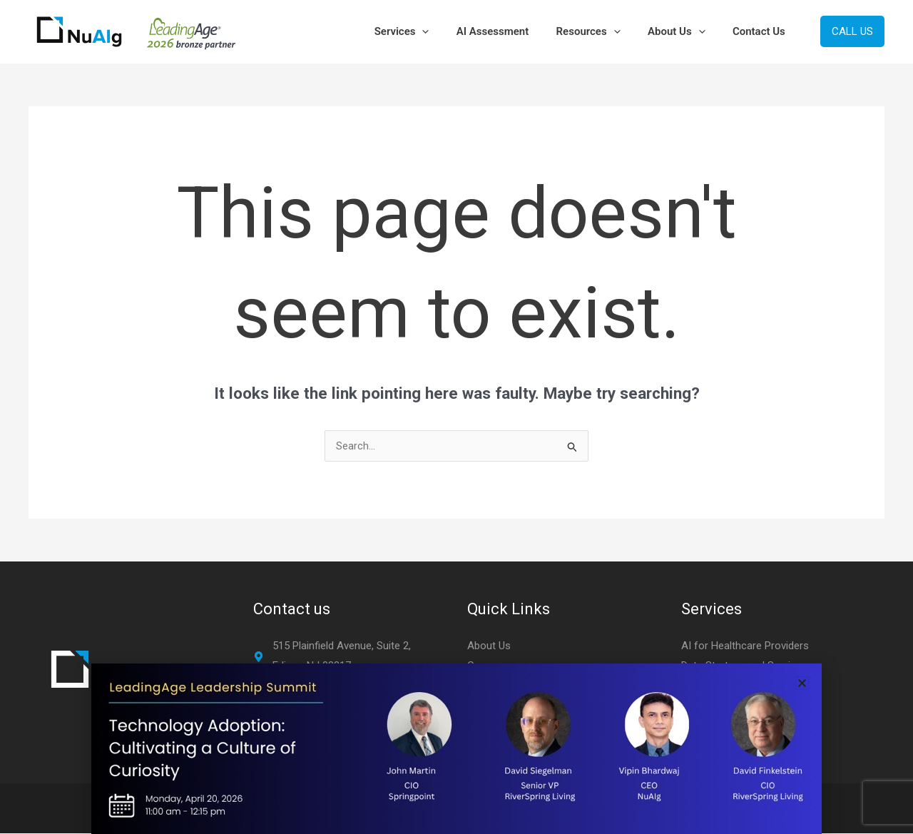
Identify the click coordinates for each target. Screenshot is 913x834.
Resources (603, 31)
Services (428, 31)
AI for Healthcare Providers (745, 645)
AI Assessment (513, 31)
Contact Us (761, 31)
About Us (685, 31)
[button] (449, 31)
